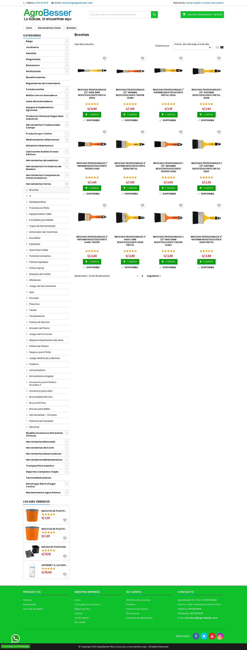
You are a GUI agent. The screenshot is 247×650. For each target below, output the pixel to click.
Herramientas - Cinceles (43, 415)
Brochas (34, 190)
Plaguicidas (33, 59)
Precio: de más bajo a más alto (193, 46)
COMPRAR (92, 114)
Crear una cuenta (214, 2)
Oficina (79, 613)
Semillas (31, 53)
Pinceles (34, 298)
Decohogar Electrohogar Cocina (41, 485)
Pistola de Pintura (39, 346)
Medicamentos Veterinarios (42, 139)
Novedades (29, 604)
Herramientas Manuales (40, 441)
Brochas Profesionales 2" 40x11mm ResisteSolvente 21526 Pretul (130, 166)
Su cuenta (133, 592)
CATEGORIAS (32, 35)
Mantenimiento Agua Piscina (43, 492)
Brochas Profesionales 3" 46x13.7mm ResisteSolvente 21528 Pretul (130, 240)
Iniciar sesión (193, 2)
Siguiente (154, 276)
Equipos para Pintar (40, 352)
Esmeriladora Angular (41, 376)
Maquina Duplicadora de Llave (46, 340)
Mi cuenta (80, 622)
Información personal (138, 600)
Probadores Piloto (39, 208)
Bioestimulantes (35, 77)
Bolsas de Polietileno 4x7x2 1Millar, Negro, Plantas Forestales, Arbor (55, 547)
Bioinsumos (33, 65)
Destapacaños (37, 202)
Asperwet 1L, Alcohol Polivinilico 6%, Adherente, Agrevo (55, 565)
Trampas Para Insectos (40, 465)
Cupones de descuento (139, 617)
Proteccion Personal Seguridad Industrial (44, 117)
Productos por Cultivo (39, 133)
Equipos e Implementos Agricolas (40, 109)
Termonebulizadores (38, 477)
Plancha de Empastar (41, 421)
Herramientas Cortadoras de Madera (43, 168)
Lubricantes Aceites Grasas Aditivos (42, 153)
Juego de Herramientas (42, 286)
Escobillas (34, 238)
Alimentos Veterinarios (39, 145)
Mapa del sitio (82, 609)
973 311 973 (42, 2)
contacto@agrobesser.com (77, 2)
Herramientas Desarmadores (43, 453)
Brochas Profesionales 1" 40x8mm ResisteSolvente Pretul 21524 (168, 92)
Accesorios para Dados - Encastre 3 (43, 384)
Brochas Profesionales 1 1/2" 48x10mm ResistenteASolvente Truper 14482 (168, 167)
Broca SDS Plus (37, 403)
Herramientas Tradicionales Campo (43, 126)
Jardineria (32, 47)
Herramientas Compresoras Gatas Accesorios (43, 177)
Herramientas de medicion (42, 160)
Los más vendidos (36, 502)
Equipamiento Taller (40, 214)
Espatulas (34, 244)
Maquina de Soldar (40, 274)
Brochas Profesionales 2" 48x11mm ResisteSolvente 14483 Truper (92, 239)
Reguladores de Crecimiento (43, 83)
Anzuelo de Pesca (39, 328)
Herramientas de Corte (40, 447)
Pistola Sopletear (38, 262)
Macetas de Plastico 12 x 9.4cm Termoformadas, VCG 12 (55, 511)
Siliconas (34, 427)
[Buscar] (123, 14)
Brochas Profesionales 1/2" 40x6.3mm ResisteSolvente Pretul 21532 (92, 93)
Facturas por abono (137, 609)
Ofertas (27, 600)
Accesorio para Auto (40, 391)
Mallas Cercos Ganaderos (41, 95)
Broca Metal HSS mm (40, 397)
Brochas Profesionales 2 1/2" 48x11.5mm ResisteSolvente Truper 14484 (168, 240)
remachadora (37, 370)
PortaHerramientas (40, 256)
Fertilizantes (33, 71)
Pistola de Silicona (39, 322)
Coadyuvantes (35, 89)
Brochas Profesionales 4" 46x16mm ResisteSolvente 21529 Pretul (206, 239)
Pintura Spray (36, 268)
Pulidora (34, 364)
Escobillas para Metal (41, 220)
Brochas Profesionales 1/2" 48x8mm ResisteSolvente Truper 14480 (130, 93)
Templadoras (37, 316)
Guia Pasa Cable (38, 250)
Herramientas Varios (38, 184)
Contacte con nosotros (87, 604)
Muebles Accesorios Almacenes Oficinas (44, 434)
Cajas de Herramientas (42, 226)
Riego (29, 41)
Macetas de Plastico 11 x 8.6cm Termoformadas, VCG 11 (55, 529)
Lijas (31, 292)
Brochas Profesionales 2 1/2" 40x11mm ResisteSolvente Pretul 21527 (206, 167)
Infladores (35, 280)
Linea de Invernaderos (39, 101)
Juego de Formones (40, 334)
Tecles (33, 310)
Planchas (34, 304)
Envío (78, 600)
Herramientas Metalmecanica (44, 459)
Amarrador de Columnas (43, 232)
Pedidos (130, 604)
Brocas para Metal (39, 409)
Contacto (186, 592)
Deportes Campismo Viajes (42, 471)
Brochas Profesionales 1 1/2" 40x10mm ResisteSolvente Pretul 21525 (206, 93)
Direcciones (132, 613)
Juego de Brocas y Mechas (44, 358)
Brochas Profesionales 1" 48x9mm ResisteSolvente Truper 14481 (92, 166)
